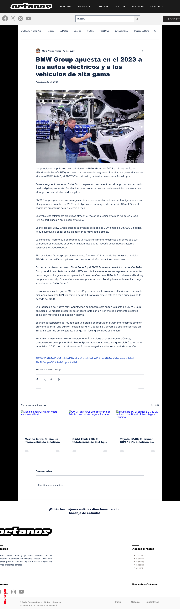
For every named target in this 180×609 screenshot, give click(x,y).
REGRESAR (4, 596)
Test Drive (104, 31)
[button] (155, 31)
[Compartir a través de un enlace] (51, 379)
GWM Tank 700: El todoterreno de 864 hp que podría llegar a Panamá (88, 440)
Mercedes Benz (141, 31)
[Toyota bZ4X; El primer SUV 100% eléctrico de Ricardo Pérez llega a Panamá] (137, 422)
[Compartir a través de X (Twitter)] (44, 379)
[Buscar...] (102, 19)
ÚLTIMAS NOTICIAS (31, 31)
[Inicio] (118, 602)
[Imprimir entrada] (58, 379)
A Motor (64, 31)
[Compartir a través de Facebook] (37, 379)
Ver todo (155, 405)
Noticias (50, 31)
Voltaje (90, 31)
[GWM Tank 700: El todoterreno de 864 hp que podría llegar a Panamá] (90, 422)
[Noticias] (135, 602)
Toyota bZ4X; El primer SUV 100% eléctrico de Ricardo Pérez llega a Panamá (136, 440)
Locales (77, 31)
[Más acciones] (142, 51)
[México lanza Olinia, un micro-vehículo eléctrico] (42, 422)
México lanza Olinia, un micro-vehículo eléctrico (42, 440)
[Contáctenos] (152, 602)
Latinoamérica (121, 31)
